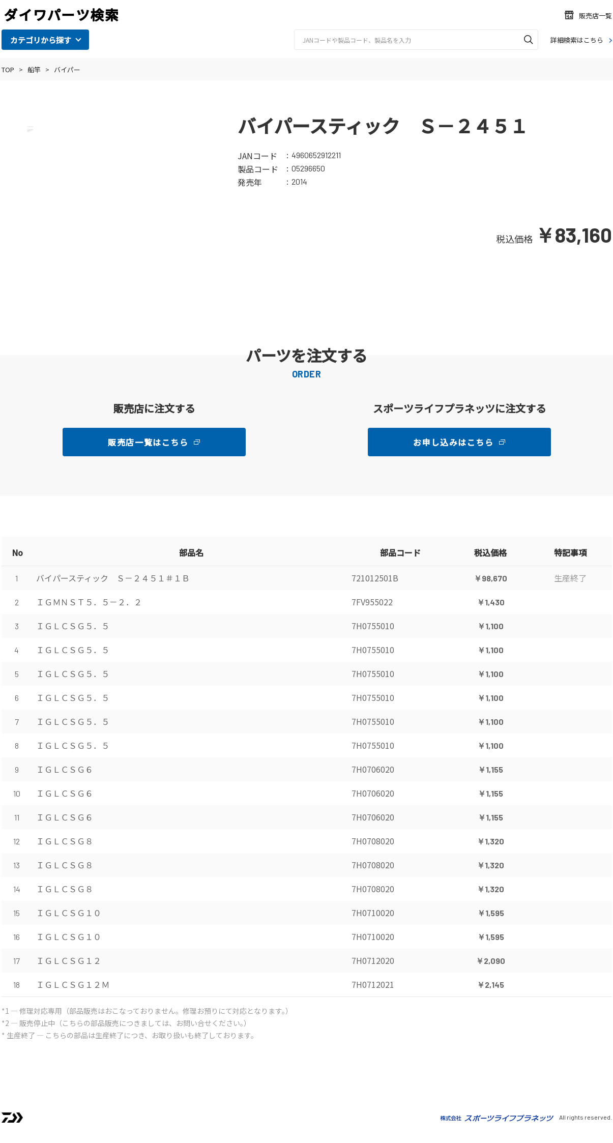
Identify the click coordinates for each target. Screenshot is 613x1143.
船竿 (34, 69)
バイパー (67, 69)
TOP (8, 69)
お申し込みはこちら (453, 442)
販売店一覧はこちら (148, 442)
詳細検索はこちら (576, 40)
